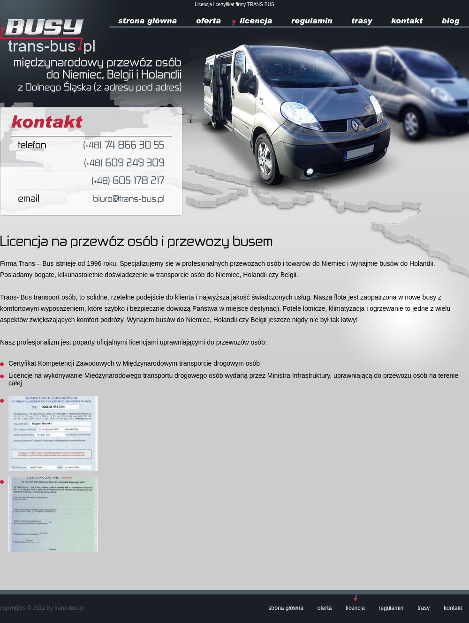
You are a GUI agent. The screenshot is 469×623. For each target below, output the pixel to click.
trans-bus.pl (69, 608)
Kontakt (453, 608)
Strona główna (285, 608)
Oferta (325, 608)
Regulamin (391, 608)
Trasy (423, 608)
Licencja (355, 608)
